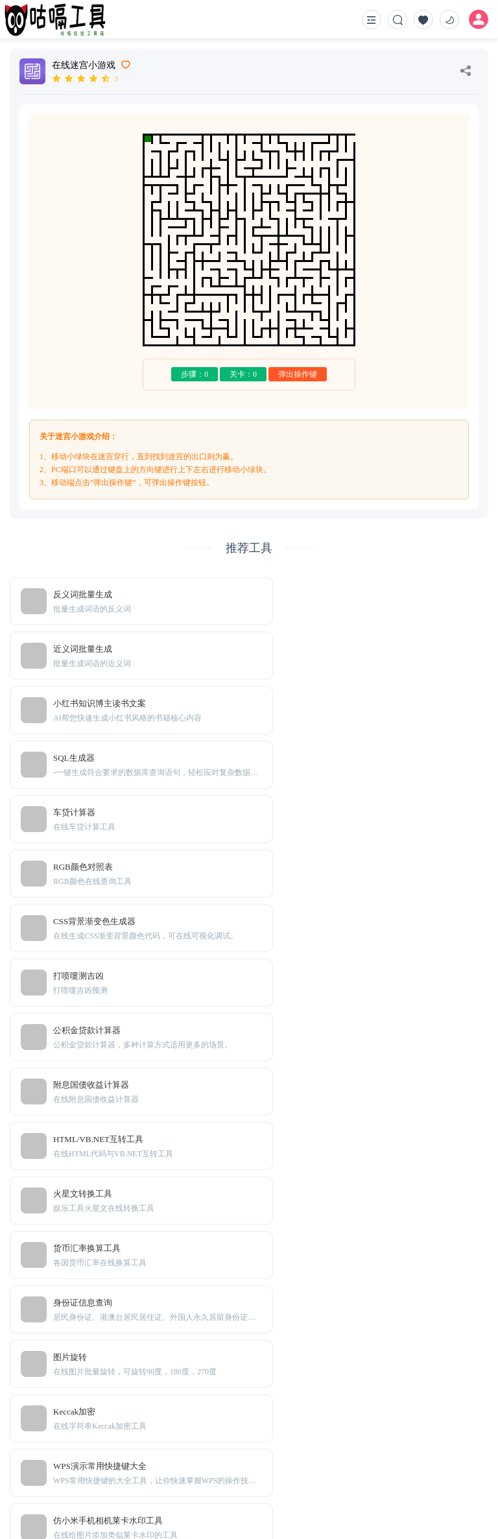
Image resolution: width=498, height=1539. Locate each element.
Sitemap (109, 1465)
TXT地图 (71, 1465)
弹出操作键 (297, 374)
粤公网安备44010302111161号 (429, 1507)
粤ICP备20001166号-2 (326, 1507)
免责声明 (147, 1465)
